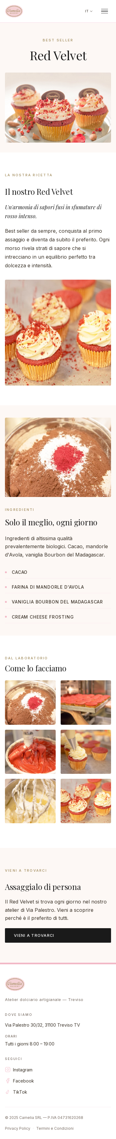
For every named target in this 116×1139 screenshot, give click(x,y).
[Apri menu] (105, 11)
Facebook (19, 1080)
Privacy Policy (17, 1128)
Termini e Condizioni (55, 1128)
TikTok (16, 1092)
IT (88, 11)
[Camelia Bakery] (14, 11)
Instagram (18, 1069)
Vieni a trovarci (34, 935)
